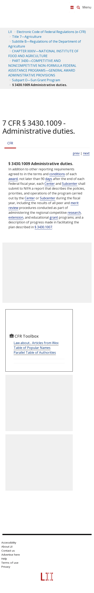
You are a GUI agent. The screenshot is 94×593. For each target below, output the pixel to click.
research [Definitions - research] (74, 212)
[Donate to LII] (72, 7)
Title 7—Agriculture (26, 36)
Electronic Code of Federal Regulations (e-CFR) (51, 32)
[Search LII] (78, 7)
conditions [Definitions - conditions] (57, 174)
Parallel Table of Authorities (35, 352)
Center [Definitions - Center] (49, 183)
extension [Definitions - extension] (15, 217)
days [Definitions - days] (48, 179)
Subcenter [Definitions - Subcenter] (69, 183)
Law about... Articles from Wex (36, 343)
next (86, 153)
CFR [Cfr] (10, 143)
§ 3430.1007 (43, 227)
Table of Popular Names (32, 347)
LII (10, 32)
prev (76, 153)
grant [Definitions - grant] (54, 217)
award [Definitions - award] (13, 179)
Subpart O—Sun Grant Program (36, 80)
